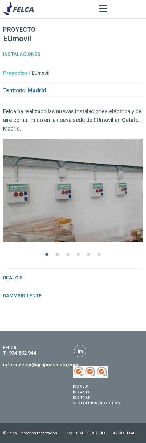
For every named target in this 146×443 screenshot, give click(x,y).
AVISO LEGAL (125, 433)
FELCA (9, 347)
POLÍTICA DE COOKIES (87, 433)
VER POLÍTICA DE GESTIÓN (96, 403)
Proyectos (15, 73)
